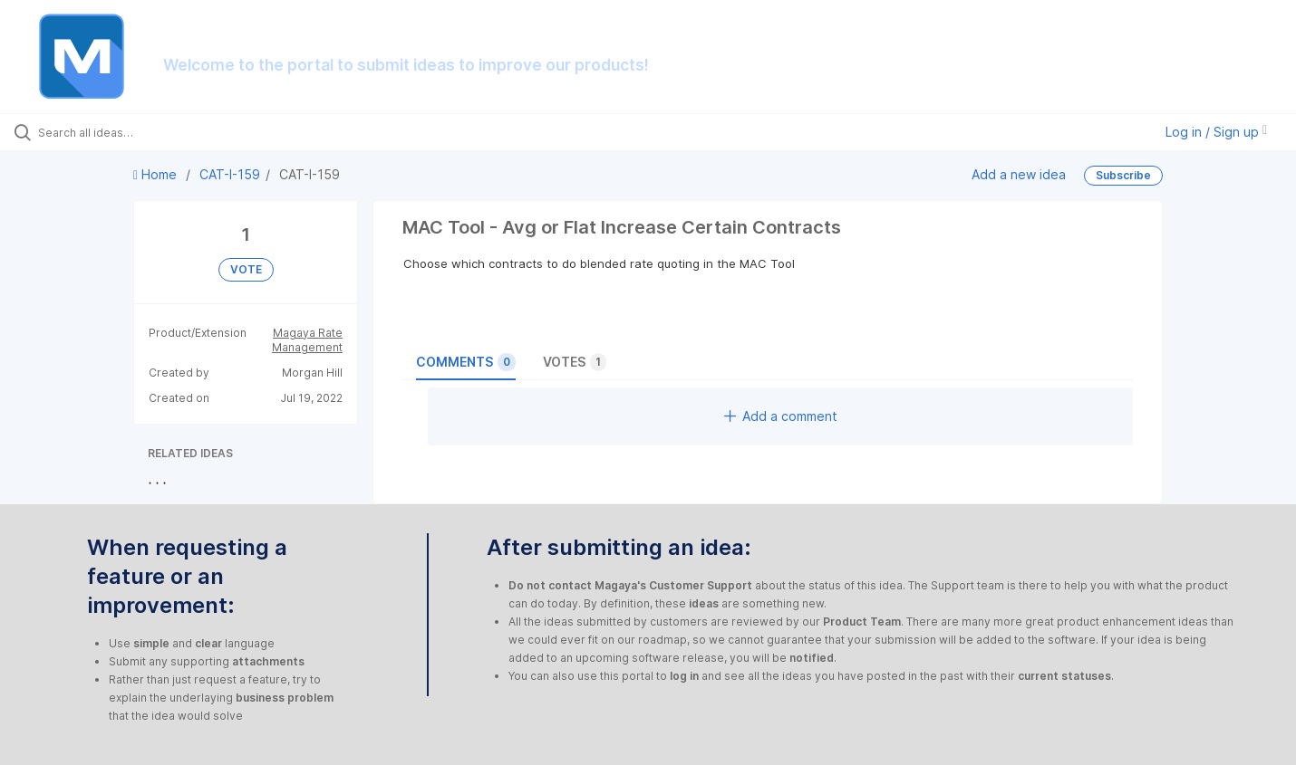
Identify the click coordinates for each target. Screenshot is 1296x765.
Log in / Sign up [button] (1216, 131)
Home (156, 174)
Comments (466, 362)
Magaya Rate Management (307, 340)
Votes (574, 362)
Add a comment (780, 416)
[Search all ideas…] (152, 132)
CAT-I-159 (229, 174)
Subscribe (1123, 175)
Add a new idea (1019, 174)
